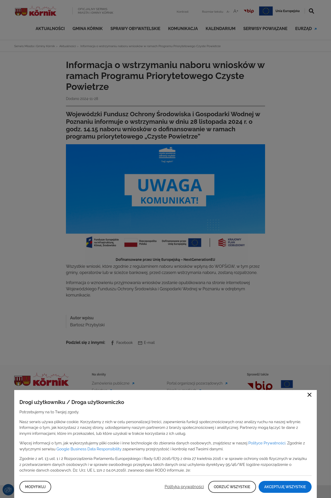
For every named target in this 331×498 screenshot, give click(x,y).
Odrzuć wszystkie (232, 487)
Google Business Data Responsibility (88, 449)
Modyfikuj (35, 487)
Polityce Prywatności (266, 443)
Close (309, 395)
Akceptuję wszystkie (285, 487)
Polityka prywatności (184, 486)
